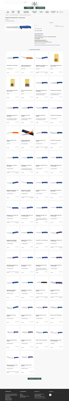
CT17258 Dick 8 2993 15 (39, 243)
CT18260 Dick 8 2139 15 (39, 143)
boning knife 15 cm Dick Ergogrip (42, 240)
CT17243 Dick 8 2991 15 (54, 243)
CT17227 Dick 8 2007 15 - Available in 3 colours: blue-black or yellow (56, 94)
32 (52, 347)
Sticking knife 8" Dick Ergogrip (56, 115)
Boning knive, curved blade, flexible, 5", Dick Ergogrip (26, 190)
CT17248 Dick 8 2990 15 (24, 243)
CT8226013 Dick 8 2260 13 (54, 293)
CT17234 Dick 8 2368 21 (24, 293)
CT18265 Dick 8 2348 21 (10, 343)
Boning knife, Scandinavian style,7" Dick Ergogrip (11, 290)
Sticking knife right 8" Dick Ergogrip (40, 116)
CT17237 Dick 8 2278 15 (10, 268)
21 (37, 122)
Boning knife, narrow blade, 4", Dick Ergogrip (12, 166)
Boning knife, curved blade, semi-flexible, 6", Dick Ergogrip (42, 66)
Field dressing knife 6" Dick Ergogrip (11, 141)
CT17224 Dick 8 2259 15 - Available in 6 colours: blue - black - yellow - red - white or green (42, 219)
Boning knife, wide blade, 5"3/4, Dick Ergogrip (41, 215)
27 (22, 347)
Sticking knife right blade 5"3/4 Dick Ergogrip (41, 91)
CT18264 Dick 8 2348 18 (39, 318)
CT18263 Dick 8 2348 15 (24, 318)
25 (52, 322)
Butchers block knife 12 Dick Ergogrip (26, 365)
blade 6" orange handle (24, 143)
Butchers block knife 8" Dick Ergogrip (12, 340)
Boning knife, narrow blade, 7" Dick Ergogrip (15, 17)
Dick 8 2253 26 (52, 343)
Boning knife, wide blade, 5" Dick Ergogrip (41, 166)
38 (22, 147)
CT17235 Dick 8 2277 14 (24, 218)
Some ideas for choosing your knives (11, 394)
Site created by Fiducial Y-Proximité (58, 386)
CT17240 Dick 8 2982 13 (10, 193)
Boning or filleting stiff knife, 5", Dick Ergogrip (56, 190)
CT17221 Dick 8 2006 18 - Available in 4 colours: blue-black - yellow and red (12, 119)
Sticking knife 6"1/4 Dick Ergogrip (25, 116)
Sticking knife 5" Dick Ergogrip (12, 65)
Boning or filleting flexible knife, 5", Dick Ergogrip (56, 166)
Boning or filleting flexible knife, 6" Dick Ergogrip (56, 215)
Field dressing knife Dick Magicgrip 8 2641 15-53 (25, 141)
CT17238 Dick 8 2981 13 (24, 193)
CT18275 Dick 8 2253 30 (10, 368)
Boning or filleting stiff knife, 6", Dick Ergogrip (27, 240)
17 (22, 272)
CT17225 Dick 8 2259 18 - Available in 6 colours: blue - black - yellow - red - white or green (42, 269)
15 (22, 222)
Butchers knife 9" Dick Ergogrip (41, 340)
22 (8, 322)
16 (8, 72)
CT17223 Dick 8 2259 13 (39, 168)
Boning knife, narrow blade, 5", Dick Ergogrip (26, 166)
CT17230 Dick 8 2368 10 (10, 168)
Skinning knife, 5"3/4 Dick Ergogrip (11, 315)
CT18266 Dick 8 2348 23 (24, 343)
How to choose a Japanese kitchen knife (11, 395)
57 (8, 97)
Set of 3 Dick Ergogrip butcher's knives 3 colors (56, 66)
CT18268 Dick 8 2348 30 (24, 368)
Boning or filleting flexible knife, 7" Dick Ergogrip (56, 265)
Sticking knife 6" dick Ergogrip (56, 90)
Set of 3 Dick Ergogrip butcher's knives (27, 91)
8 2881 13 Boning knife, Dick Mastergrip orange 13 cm (26, 66)
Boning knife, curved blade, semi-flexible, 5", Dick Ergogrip (12, 190)
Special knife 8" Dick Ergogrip (56, 140)
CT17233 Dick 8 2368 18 (24, 268)
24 (8, 347)
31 (8, 147)
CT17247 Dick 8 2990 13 (54, 193)
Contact (21, 394)
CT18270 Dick (52, 318)
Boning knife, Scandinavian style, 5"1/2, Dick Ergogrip (27, 215)
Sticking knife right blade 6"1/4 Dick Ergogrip (12, 116)
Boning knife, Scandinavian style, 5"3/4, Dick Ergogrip (12, 265)
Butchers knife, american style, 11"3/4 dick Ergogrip (12, 365)
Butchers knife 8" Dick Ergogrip (56, 315)
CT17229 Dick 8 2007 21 (54, 118)
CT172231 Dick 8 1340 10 (39, 293)
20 (8, 122)
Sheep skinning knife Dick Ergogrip (55, 290)
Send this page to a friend (38, 28)
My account (21, 395)
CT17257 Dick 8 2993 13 (39, 193)
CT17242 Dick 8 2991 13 (10, 218)
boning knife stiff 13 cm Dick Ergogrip (41, 190)
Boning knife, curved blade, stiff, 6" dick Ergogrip (56, 240)
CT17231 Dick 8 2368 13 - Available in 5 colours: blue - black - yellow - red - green (26, 169)
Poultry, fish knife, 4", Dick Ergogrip (40, 290)
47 (52, 72)
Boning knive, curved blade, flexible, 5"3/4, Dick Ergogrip (12, 240)
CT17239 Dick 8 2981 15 (10, 243)
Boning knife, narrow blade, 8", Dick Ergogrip (26, 290)
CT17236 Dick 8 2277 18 (10, 293)
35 (22, 372)
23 (37, 322)
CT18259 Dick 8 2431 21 (54, 143)
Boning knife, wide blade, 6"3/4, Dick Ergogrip (41, 265)
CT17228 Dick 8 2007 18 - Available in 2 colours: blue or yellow (26, 119)
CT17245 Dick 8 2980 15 (54, 218)
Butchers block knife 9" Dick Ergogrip (26, 340)
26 (37, 347)
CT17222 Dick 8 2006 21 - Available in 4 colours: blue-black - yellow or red (41, 119)
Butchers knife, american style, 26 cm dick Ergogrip (56, 340)
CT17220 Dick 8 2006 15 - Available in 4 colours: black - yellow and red (41, 94)
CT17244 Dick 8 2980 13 (54, 168)
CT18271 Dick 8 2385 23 (39, 343)
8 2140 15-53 (8, 143)
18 (52, 97)
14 (37, 172)
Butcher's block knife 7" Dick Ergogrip (41, 315)
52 (22, 97)
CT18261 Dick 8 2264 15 (10, 318)
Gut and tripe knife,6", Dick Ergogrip (40, 141)
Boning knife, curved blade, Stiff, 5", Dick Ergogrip (12, 215)
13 (22, 72)
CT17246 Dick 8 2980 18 (54, 268)
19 (22, 122)
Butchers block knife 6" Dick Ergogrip (26, 315)
